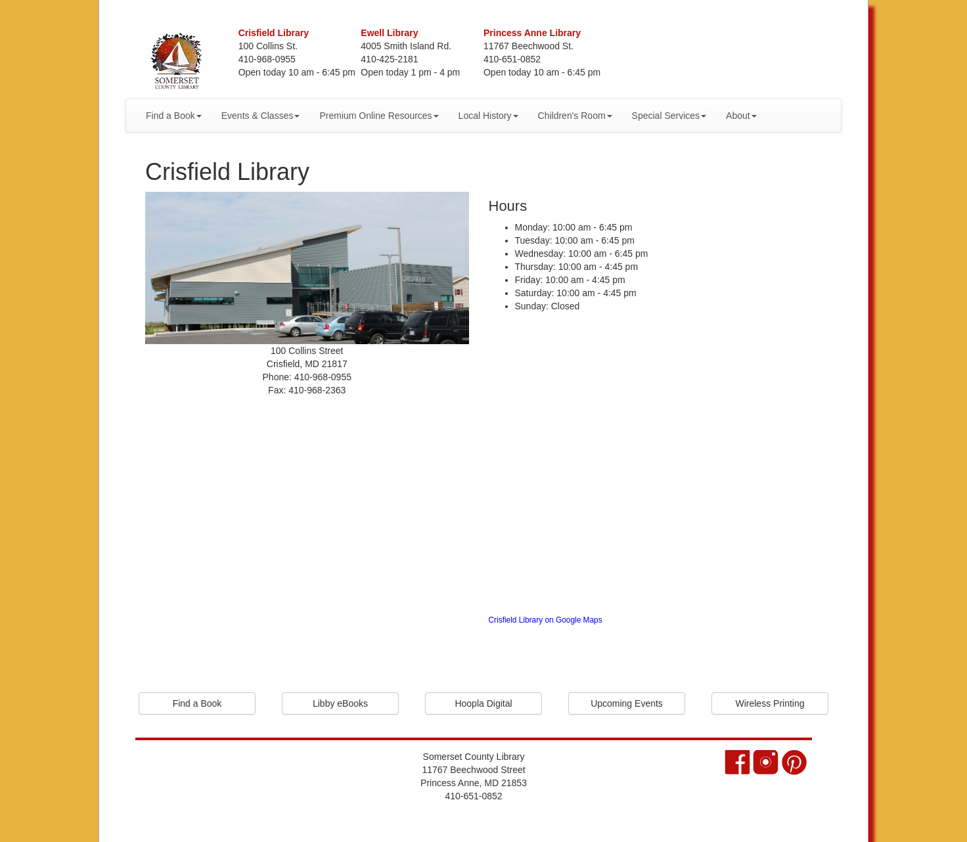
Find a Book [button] (174, 115)
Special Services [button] (669, 115)
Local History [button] (488, 115)
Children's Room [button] (575, 115)
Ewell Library (389, 33)
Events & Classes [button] (260, 115)
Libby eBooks (340, 703)
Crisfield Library (273, 33)
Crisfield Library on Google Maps (545, 620)
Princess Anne (532, 33)
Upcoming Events (627, 703)
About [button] (741, 115)
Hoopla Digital (483, 703)
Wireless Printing (769, 703)
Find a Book (197, 703)
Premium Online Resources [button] (378, 115)
